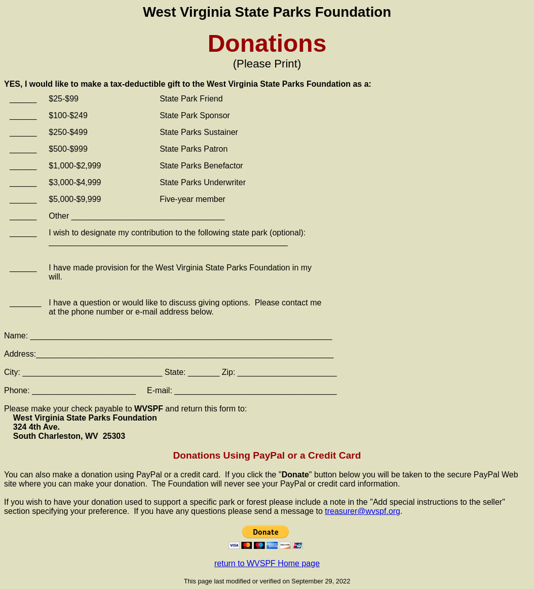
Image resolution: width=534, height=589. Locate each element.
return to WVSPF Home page (267, 563)
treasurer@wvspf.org (362, 511)
